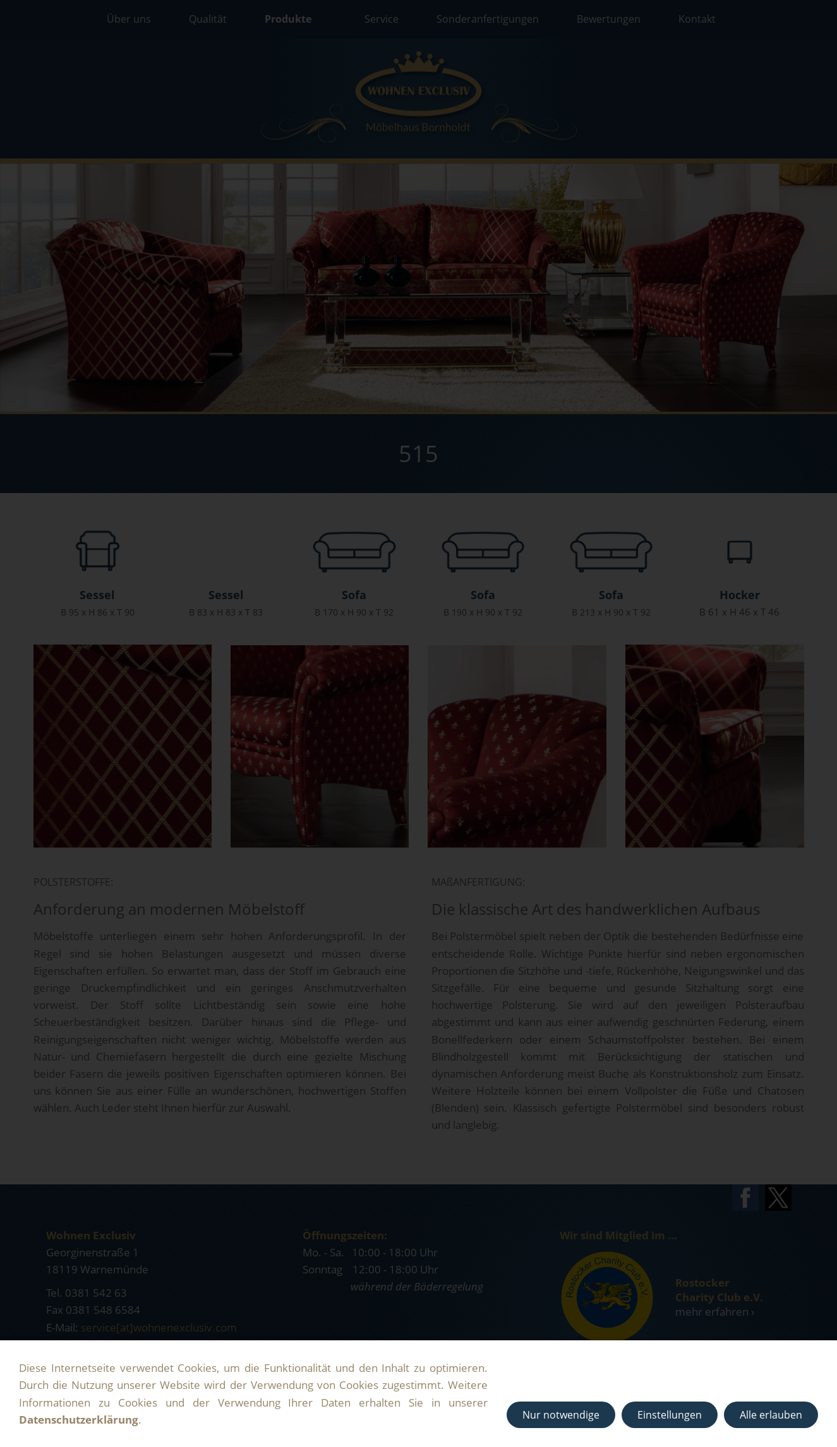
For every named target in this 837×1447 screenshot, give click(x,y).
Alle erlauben (771, 1415)
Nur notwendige (560, 1415)
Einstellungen (669, 1415)
